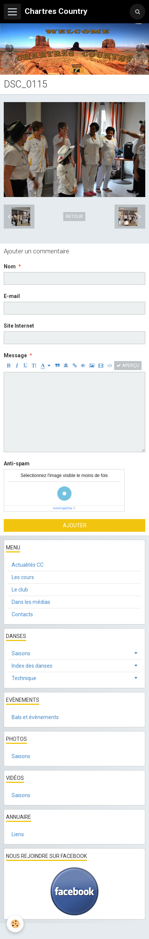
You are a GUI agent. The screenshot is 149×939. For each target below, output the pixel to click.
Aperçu (127, 365)
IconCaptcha (62, 508)
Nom (10, 266)
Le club (20, 590)
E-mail (12, 296)
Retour (74, 216)
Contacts (22, 614)
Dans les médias (31, 602)
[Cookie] (15, 923)
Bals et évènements (35, 717)
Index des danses (32, 666)
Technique (24, 678)
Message (15, 355)
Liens (18, 834)
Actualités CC (27, 565)
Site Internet (19, 326)
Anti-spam (17, 463)
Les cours (23, 577)
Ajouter (74, 525)
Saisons (21, 653)
